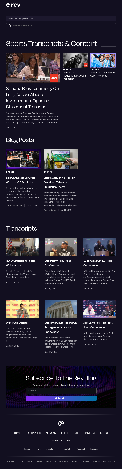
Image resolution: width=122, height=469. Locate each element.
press (69, 440)
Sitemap (75, 462)
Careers (104, 433)
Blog (76, 433)
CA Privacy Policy (61, 462)
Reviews (86, 462)
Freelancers (56, 440)
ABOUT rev (51, 433)
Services (18, 433)
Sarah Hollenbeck (15, 205)
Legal (21, 462)
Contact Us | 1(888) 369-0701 (104, 462)
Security (30, 462)
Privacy (48, 462)
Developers (89, 433)
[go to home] (61, 423)
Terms (39, 462)
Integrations (34, 433)
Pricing (64, 433)
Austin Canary (50, 210)
